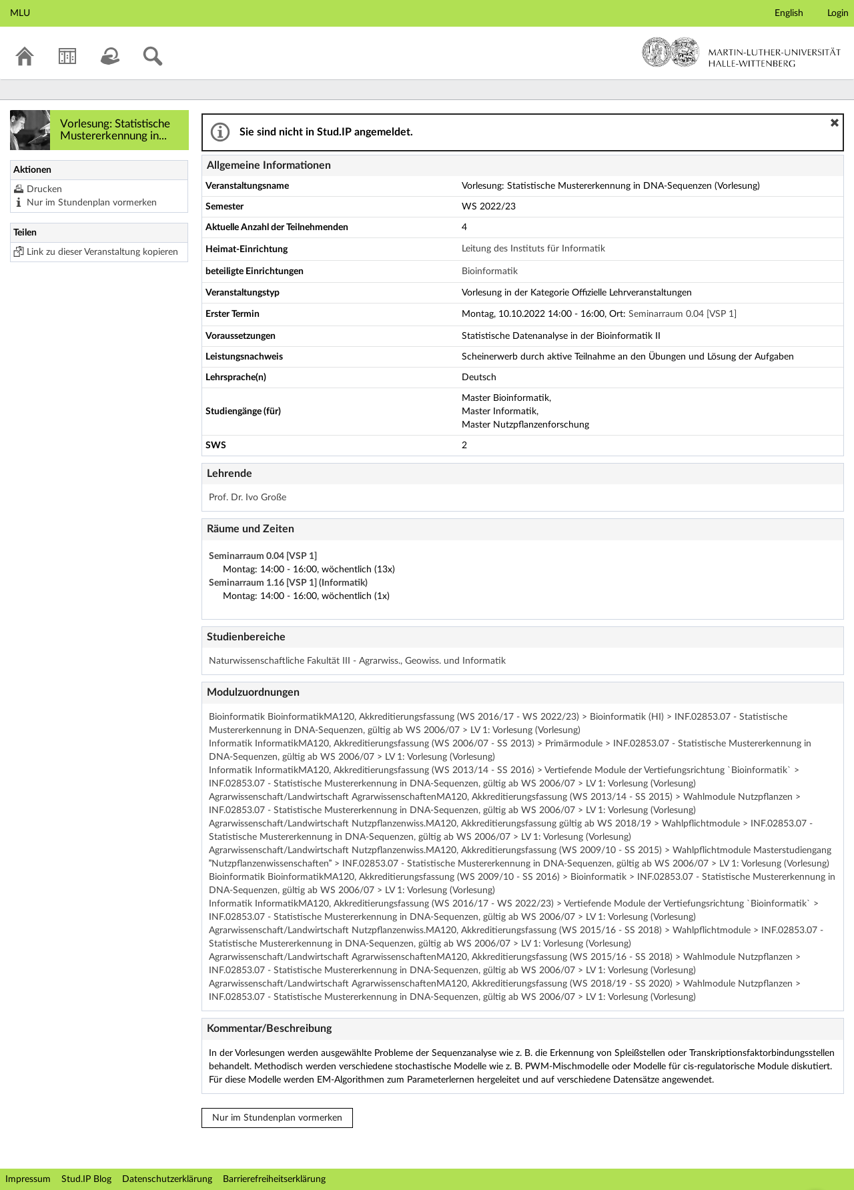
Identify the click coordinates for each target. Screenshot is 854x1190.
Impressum (28, 1179)
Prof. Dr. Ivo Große (247, 497)
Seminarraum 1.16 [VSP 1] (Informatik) (288, 583)
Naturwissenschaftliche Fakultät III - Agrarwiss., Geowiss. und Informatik (357, 661)
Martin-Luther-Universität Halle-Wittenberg (741, 52)
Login (838, 13)
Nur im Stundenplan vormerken (92, 202)
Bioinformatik (490, 271)
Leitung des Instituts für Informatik (533, 248)
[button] (834, 122)
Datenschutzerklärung (167, 1179)
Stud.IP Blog (86, 1179)
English (789, 13)
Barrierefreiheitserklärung (274, 1179)
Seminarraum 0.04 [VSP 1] (682, 314)
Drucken (44, 189)
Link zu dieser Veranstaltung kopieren (102, 252)
